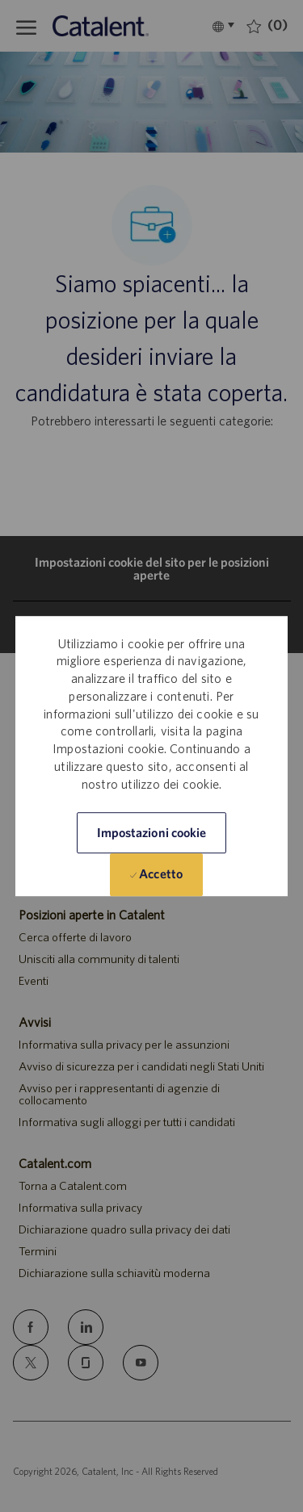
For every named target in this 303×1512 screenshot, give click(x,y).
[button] (152, 832)
